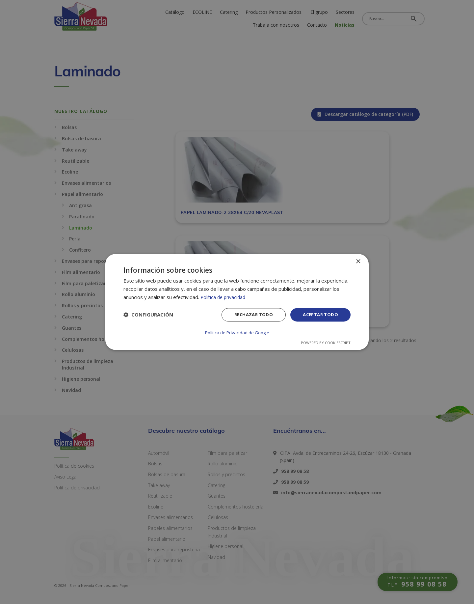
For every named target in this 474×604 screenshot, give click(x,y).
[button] (148, 315)
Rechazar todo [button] (249, 315)
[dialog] (237, 301)
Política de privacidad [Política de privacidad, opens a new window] (224, 297)
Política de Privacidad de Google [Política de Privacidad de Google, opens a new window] (237, 333)
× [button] (358, 262)
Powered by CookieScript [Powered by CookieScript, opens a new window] (326, 342)
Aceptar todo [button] (319, 315)
